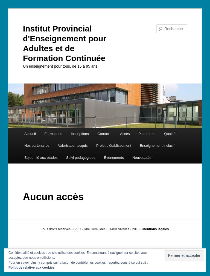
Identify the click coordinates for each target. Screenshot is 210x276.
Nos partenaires (36, 145)
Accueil (30, 134)
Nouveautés (141, 158)
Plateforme (147, 134)
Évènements (114, 158)
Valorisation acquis (73, 145)
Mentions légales (155, 229)
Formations (53, 134)
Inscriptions (80, 134)
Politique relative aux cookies (31, 267)
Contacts (104, 134)
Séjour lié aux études (40, 158)
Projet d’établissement (113, 145)
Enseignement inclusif (157, 145)
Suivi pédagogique (80, 158)
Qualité (169, 134)
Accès (125, 134)
